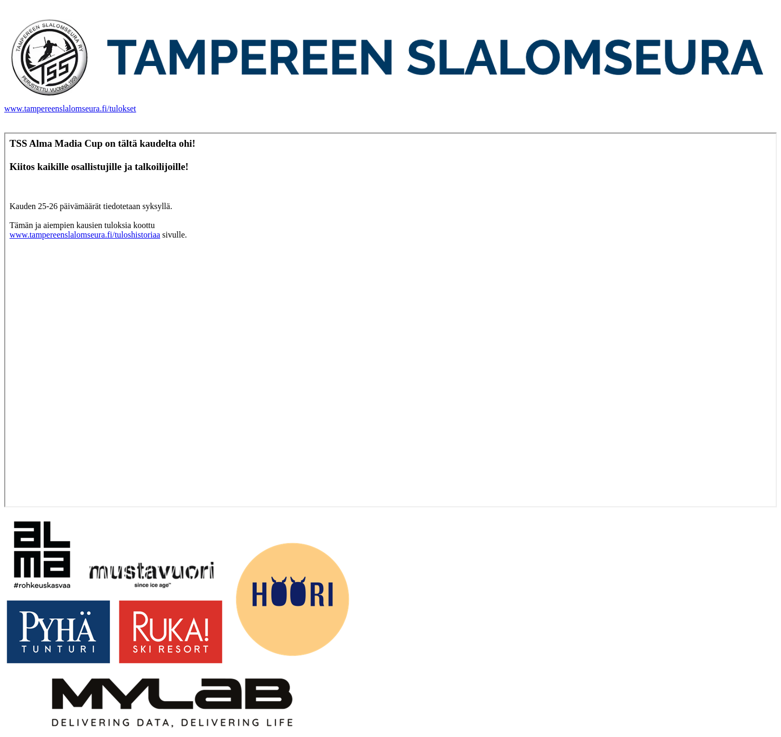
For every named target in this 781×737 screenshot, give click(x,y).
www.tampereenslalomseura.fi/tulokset (70, 108)
